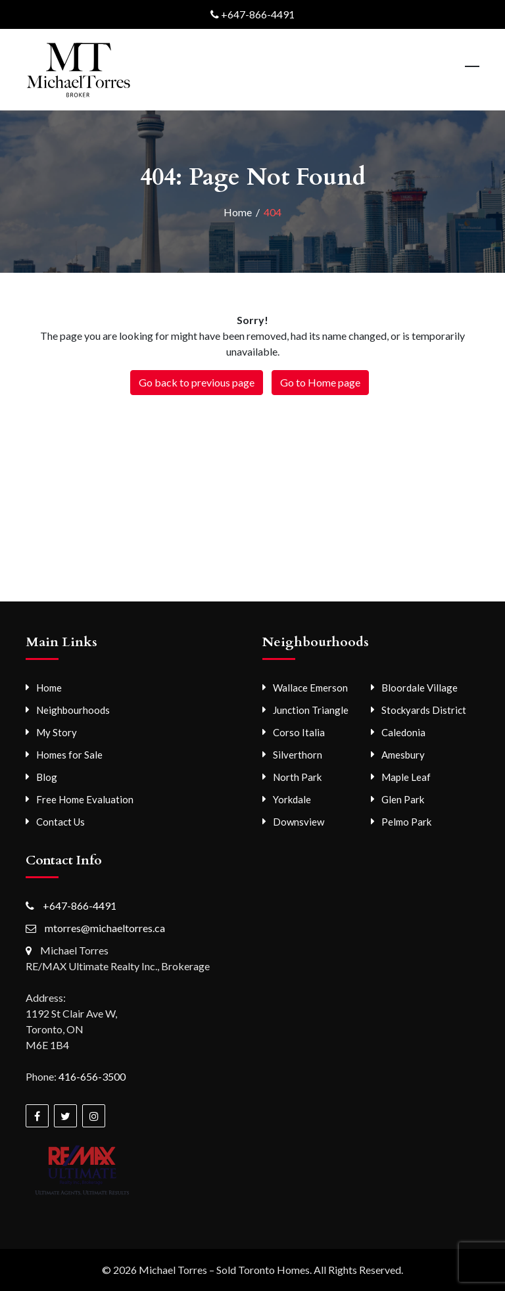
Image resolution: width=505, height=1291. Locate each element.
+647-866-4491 (258, 14)
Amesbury (403, 755)
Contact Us (60, 822)
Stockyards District (423, 710)
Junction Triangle (311, 710)
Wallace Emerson (310, 687)
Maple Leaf (406, 777)
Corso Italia (299, 732)
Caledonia (403, 732)
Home (49, 687)
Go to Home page (320, 382)
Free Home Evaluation (84, 799)
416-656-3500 (92, 1076)
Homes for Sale (69, 755)
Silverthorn (297, 755)
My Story (56, 732)
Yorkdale (292, 799)
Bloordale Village (419, 687)
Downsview (298, 822)
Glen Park (402, 799)
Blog (46, 777)
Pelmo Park (406, 822)
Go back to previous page (196, 382)
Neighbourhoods (73, 710)
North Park (297, 777)
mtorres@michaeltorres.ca (105, 928)
